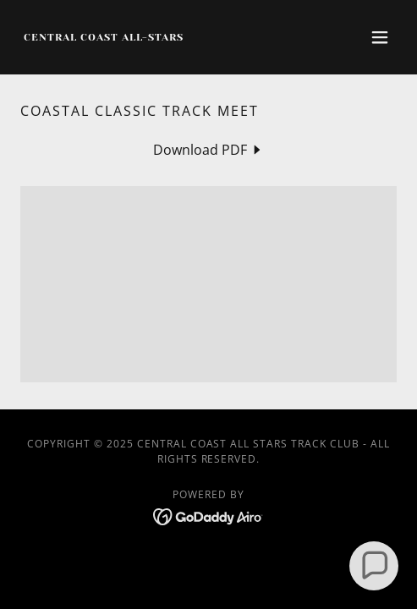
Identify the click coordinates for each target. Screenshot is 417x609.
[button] (380, 37)
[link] (103, 35)
